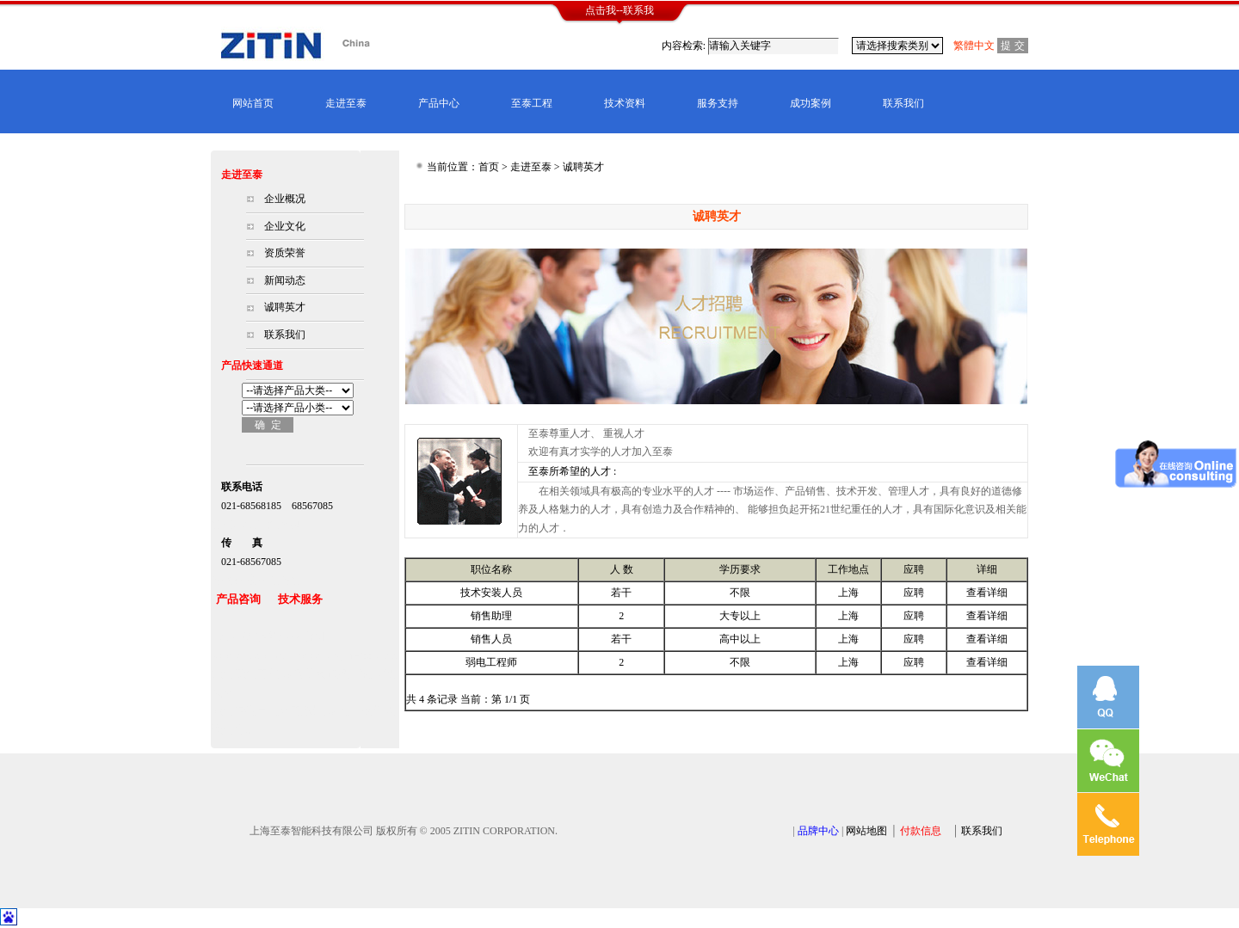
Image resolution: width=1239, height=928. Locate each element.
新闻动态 (284, 280)
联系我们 (903, 103)
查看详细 (987, 593)
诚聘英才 (284, 307)
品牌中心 (818, 831)
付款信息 (920, 831)
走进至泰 (346, 103)
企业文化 (284, 226)
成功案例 (810, 103)
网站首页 (253, 103)
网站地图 (866, 831)
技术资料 (624, 103)
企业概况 (284, 199)
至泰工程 (531, 103)
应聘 (913, 593)
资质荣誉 (284, 253)
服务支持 (717, 103)
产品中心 (438, 103)
